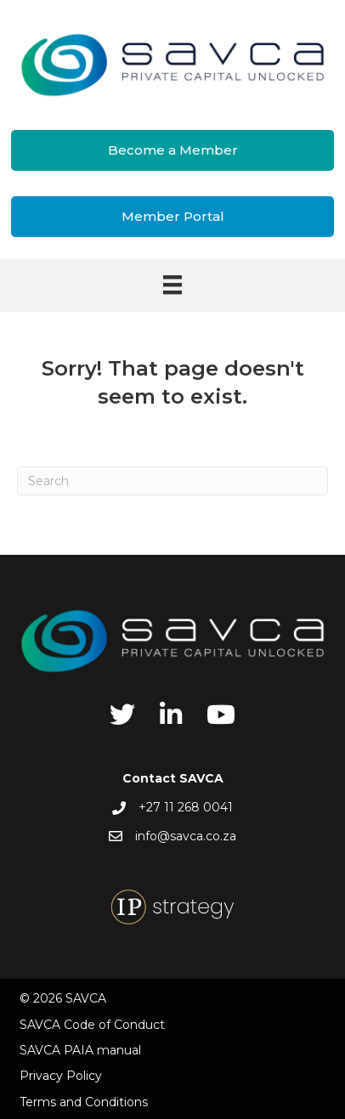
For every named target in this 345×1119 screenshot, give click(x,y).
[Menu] (172, 284)
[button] (172, 150)
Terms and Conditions (84, 1102)
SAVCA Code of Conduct (92, 1024)
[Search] (172, 480)
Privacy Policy (61, 1075)
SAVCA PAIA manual (80, 1050)
